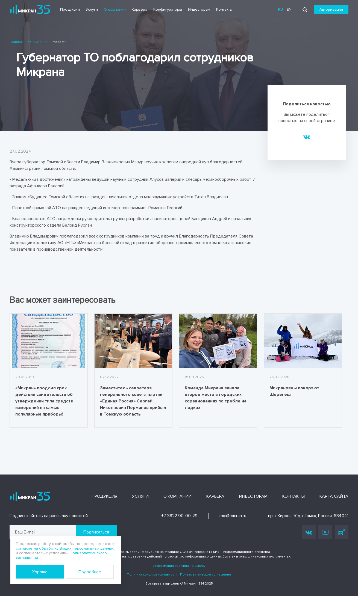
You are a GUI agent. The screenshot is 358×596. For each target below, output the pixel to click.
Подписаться (96, 532)
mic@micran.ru (232, 515)
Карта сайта (333, 496)
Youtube (325, 532)
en (289, 9)
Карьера (139, 9)
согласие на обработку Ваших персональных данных (65, 548)
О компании (115, 9)
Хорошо (40, 572)
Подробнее (89, 572)
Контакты (224, 9)
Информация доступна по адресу (179, 566)
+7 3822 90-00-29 (179, 515)
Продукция (70, 9)
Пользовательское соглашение (205, 575)
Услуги (92, 9)
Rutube (341, 532)
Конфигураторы (167, 9)
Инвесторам (199, 9)
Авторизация (331, 9)
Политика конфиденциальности (152, 575)
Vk (309, 532)
